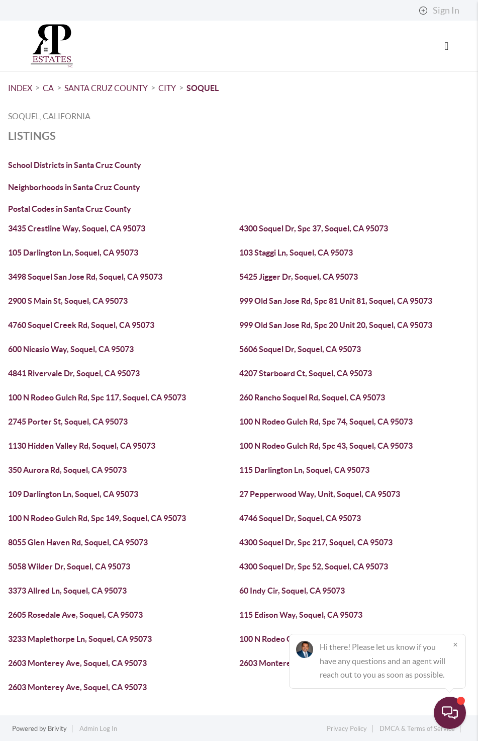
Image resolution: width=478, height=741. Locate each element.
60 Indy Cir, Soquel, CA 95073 (292, 591)
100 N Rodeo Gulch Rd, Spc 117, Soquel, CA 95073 (97, 397)
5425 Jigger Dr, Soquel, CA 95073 (298, 277)
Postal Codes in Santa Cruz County (69, 208)
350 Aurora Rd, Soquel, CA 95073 (67, 470)
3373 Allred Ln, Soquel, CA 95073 (67, 591)
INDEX (20, 88)
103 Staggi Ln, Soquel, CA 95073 (296, 253)
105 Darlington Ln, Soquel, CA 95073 (73, 253)
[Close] (455, 644)
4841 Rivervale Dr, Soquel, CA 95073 (74, 373)
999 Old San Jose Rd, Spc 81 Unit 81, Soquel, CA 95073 (335, 301)
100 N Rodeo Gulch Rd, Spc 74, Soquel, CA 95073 (326, 422)
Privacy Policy (347, 728)
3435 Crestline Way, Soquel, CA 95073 (76, 228)
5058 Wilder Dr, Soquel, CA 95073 (69, 566)
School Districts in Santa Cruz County (74, 165)
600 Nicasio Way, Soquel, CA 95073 (71, 349)
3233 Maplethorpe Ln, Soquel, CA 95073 (80, 639)
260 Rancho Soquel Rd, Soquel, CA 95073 (312, 397)
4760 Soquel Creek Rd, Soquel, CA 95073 (81, 325)
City (167, 88)
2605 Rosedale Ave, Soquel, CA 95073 (75, 615)
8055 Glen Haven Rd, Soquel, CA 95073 (78, 542)
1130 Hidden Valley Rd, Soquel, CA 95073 (81, 446)
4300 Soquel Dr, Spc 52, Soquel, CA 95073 (313, 566)
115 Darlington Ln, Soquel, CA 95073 (304, 470)
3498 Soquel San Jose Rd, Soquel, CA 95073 (85, 277)
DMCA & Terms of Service (417, 728)
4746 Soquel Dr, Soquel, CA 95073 (300, 518)
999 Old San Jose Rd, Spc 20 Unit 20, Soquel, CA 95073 (335, 325)
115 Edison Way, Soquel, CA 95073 (300, 615)
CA (48, 88)
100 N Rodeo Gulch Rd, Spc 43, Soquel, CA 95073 (326, 446)
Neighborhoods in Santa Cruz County (74, 187)
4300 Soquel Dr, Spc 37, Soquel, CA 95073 (313, 228)
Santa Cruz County (106, 88)
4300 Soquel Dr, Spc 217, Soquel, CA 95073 (316, 542)
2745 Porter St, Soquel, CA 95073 (68, 422)
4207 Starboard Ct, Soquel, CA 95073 (305, 373)
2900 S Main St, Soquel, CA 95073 (68, 301)
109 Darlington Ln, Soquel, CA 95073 (73, 494)
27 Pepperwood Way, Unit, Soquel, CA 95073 (319, 494)
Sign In (439, 11)
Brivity (57, 728)
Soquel (202, 88)
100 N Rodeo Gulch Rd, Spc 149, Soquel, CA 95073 (97, 518)
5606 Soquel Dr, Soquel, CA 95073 (300, 349)
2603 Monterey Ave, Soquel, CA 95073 (77, 663)
